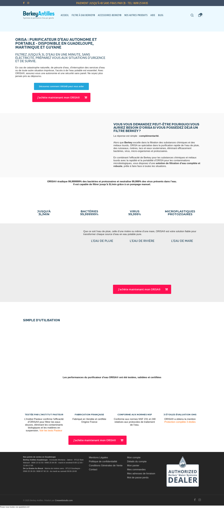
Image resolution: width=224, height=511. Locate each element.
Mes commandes (136, 469)
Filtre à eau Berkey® (83, 15)
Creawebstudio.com (64, 500)
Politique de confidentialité (103, 461)
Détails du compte (137, 461)
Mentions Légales (98, 457)
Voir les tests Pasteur (50, 430)
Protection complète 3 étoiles (180, 422)
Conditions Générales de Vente (105, 465)
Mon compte (134, 457)
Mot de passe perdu (138, 477)
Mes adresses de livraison (141, 473)
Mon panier (133, 465)
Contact (93, 469)
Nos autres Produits (136, 15)
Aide (152, 15)
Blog (160, 15)
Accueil (65, 15)
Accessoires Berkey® (109, 15)
